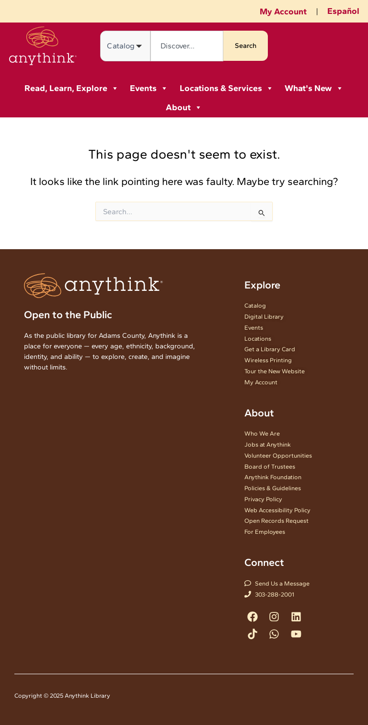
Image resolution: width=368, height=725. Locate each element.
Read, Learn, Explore (71, 88)
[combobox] (186, 46)
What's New (314, 88)
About (184, 107)
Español (343, 11)
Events (149, 88)
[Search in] (125, 46)
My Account (283, 11)
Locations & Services (227, 88)
